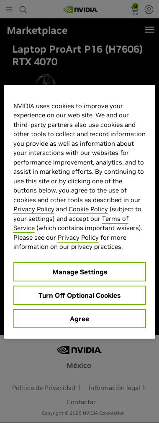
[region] (79, 212)
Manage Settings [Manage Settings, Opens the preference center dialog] (79, 272)
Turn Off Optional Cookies (79, 295)
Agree (79, 318)
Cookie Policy (88, 209)
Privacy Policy (33, 209)
